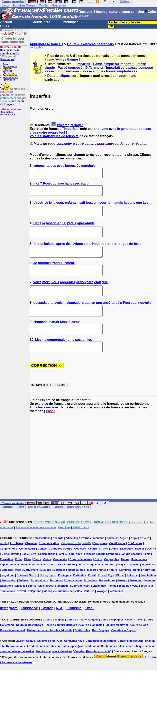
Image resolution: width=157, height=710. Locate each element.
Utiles (4, 26)
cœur (75, 336)
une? (107, 315)
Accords (58, 556)
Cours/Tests (40, 22)
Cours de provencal (12, 648)
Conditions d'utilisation (100, 659)
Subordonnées (79, 604)
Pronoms (56, 598)
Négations (7, 593)
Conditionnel (117, 561)
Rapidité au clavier (116, 643)
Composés (100, 561)
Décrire (151, 566)
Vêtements (116, 609)
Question (5, 604)
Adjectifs (71, 556)
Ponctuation (148, 593)
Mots (18, 588)
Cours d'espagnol (112, 637)
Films (147, 572)
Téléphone (34, 609)
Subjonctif (61, 604)
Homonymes (139, 577)
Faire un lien (9, 80)
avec (60, 165)
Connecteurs (27, 566)
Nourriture (149, 588)
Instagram (9, 626)
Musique (45, 588)
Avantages (7, 59)
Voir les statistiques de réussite (54, 136)
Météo (103, 588)
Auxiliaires (16, 561)
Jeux (5, 5)
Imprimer (7, 68)
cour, (60, 206)
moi (36, 185)
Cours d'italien (134, 637)
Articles (144, 556)
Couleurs (80, 566)
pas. (78, 356)
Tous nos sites (77, 525)
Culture (7, 525)
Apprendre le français (46, 44)
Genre (37, 577)
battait (54, 336)
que (139, 206)
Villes (78, 609)
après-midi (85, 228)
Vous (55, 293)
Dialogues (126, 566)
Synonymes (98, 604)
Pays (111, 593)
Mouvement (30, 588)
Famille (62, 572)
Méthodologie (76, 588)
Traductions (7, 609)
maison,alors (74, 315)
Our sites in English (123, 648)
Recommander (10, 75)
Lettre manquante (89, 582)
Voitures (89, 609)
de (131, 251)
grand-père (84, 293)
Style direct (45, 604)
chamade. (40, 336)
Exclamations (46, 572)
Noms (136, 588)
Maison (135, 582)
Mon (63, 336)
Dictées (140, 566)
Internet (34, 582)
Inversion (47, 582)
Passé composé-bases (62, 71)
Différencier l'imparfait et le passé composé (119, 67)
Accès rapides (10, 66)
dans (131, 206)
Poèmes (23, 598)
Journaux (69, 582)
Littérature (108, 582)
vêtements (41, 165)
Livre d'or (7, 71)
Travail (21, 609)
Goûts (47, 577)
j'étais (71, 228)
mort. (46, 293)
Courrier (93, 566)
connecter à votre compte (76, 143)
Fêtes (27, 577)
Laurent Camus (25, 659)
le (50, 206)
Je (78, 165)
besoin (139, 251)
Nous (96, 251)
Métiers (91, 588)
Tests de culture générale (61, 643)
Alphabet (98, 556)
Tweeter (63, 125)
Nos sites (59, 5)
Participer (70, 22)
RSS (59, 626)
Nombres (125, 588)
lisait (81, 206)
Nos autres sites (8, 114)
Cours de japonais (90, 643)
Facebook (29, 626)
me (72, 356)
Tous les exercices (44, 425)
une (99, 315)
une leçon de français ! (12, 103)
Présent (122, 598)
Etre (33, 572)
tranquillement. (63, 272)
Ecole (25, 572)
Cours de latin (139, 643)
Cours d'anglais (54, 637)
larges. (70, 165)
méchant (65, 185)
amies (87, 356)
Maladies (7, 588)
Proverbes (90, 598)
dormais (44, 272)
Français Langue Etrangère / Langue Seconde (113, 572)
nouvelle (144, 315)
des (53, 165)
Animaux (112, 556)
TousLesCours (23, 5)
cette (87, 251)
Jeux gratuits (7, 112)
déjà (119, 315)
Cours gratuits (13, 521)
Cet (36, 228)
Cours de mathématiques (82, 637)
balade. (49, 251)
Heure (125, 577)
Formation (6, 577)
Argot (134, 556)
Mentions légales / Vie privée (54, 669)
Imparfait (83, 64)
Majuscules (149, 582)
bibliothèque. (56, 228)
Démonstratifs (10, 572)
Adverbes (85, 556)
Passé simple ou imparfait (113, 64)
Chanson (31, 561)
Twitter (47, 626)
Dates (114, 566)
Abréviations (42, 556)
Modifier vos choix (98, 669)
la (54, 206)
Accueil (6, 22)
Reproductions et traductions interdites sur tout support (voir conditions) (52, 664)
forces (38, 251)
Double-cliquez (59, 75)
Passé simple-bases (121, 71)
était (97, 293)
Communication (49, 561)
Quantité (149, 598)
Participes (64, 593)
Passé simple (92, 71)
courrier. (105, 206)
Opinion (22, 593)
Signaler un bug (10, 77)
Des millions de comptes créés (10, 50)
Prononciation (73, 598)
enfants (71, 206)
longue (123, 251)
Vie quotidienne (63, 609)
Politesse (132, 593)
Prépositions (107, 598)
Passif (92, 593)
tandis (118, 206)
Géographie (111, 577)
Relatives (19, 604)
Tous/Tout (147, 604)
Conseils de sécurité (130, 659)
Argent (124, 556)
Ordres (33, 593)
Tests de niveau (128, 604)
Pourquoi (50, 185)
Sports (32, 604)
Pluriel (120, 593)
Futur (18, 577)
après (60, 251)
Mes (38, 356)
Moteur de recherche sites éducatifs (49, 648)
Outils (43, 5)
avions (77, 251)
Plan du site (8, 73)
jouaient (92, 206)
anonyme (101, 128)
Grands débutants (81, 577)
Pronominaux (39, 598)
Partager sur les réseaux (16, 680)
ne (44, 356)
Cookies (79, 669)
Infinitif (22, 582)
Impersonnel (8, 582)
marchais (88, 165)
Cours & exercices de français (90, 44)
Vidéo (47, 609)
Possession (8, 598)
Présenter (135, 598)
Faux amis (75, 572)
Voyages (102, 609)
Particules (79, 593)
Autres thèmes (67, 59)
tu (113, 315)
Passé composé (70, 67)
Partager (76, 125)
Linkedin (74, 626)
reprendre (109, 251)
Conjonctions (8, 566)
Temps (112, 604)
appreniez (67, 293)
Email (89, 626)
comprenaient (58, 356)
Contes (42, 566)
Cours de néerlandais (29, 643)
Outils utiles (82, 648)
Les (146, 206)
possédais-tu (43, 315)
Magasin (123, 582)
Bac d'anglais (100, 648)
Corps (68, 566)
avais (58, 315)
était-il (85, 185)
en (93, 315)
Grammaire (60, 577)
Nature (113, 588)
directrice (40, 206)
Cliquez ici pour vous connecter (12, 39)
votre (37, 293)
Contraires (55, 566)
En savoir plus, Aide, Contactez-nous (60, 659)
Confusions (135, 561)
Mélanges (59, 588)
